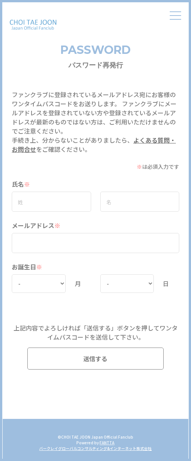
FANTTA (106, 442)
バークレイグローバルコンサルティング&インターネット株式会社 (95, 448)
